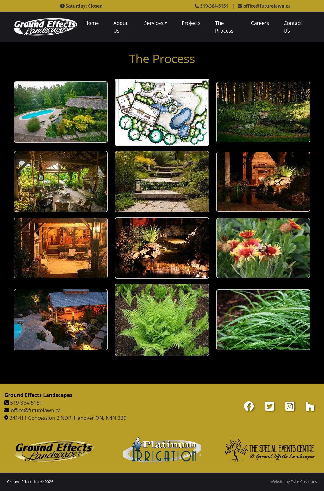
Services (153, 23)
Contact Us (293, 27)
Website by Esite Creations (293, 481)
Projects (191, 23)
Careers (260, 23)
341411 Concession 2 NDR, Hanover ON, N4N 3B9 (68, 417)
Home (91, 23)
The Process (224, 27)
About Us (120, 27)
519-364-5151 (26, 402)
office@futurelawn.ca (267, 6)
